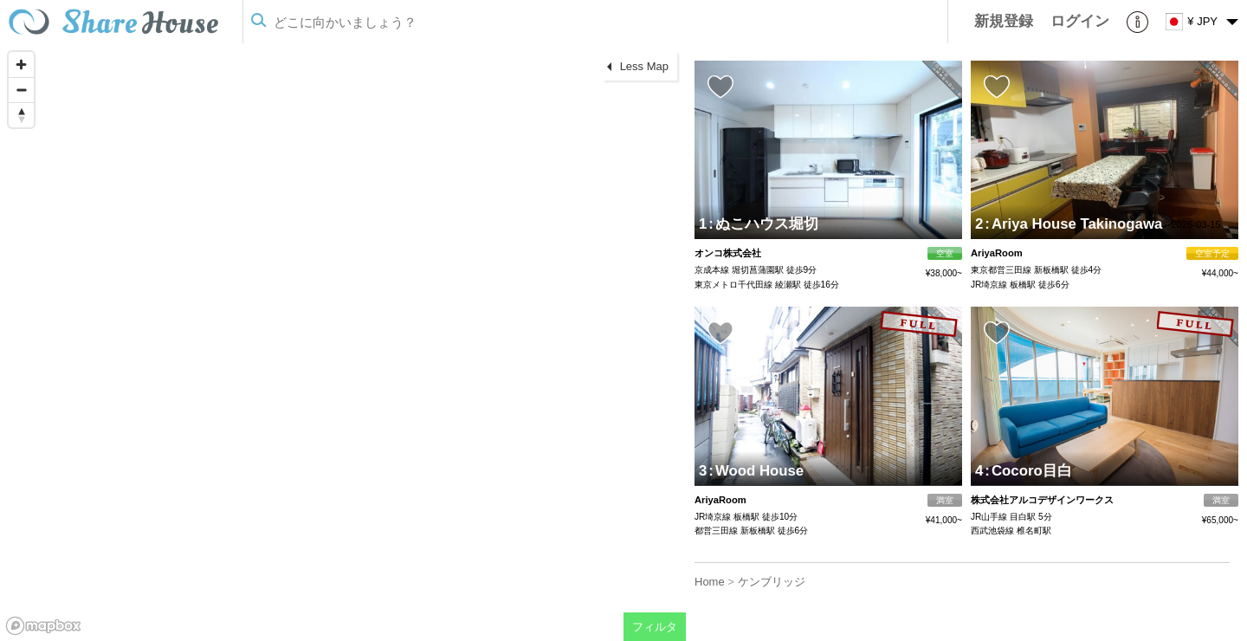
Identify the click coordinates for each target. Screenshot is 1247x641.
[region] (343, 342)
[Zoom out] (21, 89)
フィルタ (654, 626)
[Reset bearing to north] (21, 114)
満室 (944, 500)
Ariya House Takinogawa (1073, 224)
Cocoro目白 (1028, 471)
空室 (944, 253)
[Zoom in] (21, 64)
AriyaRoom (997, 253)
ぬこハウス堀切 (763, 224)
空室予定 (1212, 253)
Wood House (756, 471)
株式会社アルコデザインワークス (1042, 500)
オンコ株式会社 (728, 253)
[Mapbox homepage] (43, 626)
